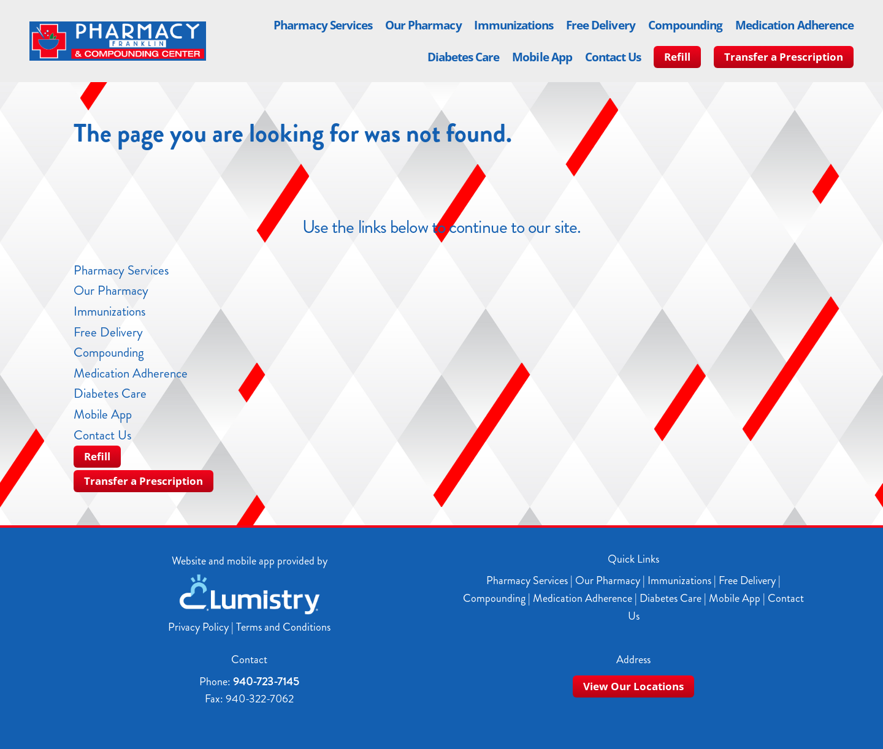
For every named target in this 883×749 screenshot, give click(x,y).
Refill (677, 56)
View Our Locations (633, 686)
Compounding (685, 25)
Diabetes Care (463, 57)
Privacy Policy (198, 627)
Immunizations (513, 25)
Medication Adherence (794, 25)
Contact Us (613, 57)
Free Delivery (600, 25)
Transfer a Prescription (783, 56)
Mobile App (542, 57)
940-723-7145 (266, 682)
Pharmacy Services (322, 25)
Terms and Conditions (283, 627)
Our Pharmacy (423, 25)
